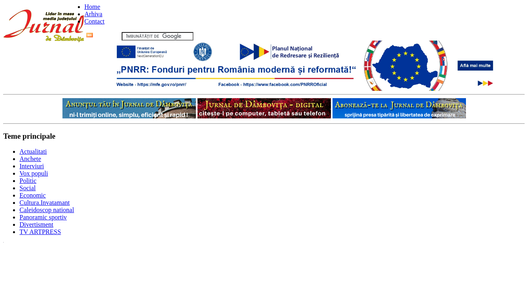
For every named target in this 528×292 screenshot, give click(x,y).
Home (92, 6)
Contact (94, 21)
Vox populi (33, 173)
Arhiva (93, 14)
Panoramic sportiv (43, 217)
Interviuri (31, 166)
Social (27, 188)
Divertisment (36, 224)
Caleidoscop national (46, 209)
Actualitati (33, 151)
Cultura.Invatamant (44, 202)
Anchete (30, 158)
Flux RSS (103, 35)
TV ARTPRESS (40, 231)
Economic (32, 195)
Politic (27, 180)
